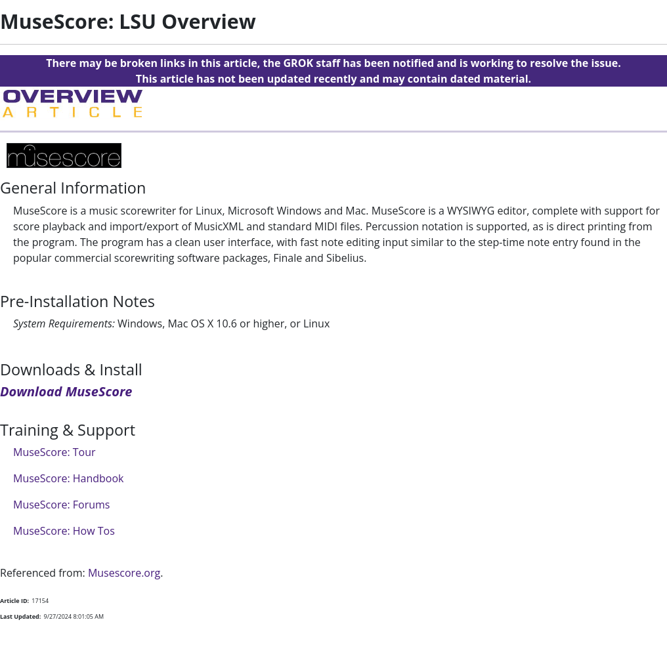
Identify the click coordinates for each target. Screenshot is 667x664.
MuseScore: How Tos (64, 531)
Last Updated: (20, 616)
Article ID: (14, 600)
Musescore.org (124, 573)
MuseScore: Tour (54, 452)
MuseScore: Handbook (68, 478)
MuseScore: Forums (61, 504)
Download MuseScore (66, 391)
